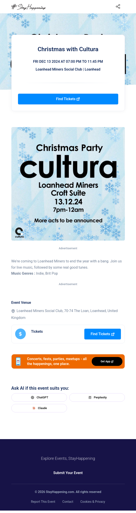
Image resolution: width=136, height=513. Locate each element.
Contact (67, 501)
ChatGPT (39, 397)
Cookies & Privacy (92, 501)
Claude (39, 408)
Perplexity (97, 397)
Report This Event (43, 501)
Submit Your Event (68, 473)
